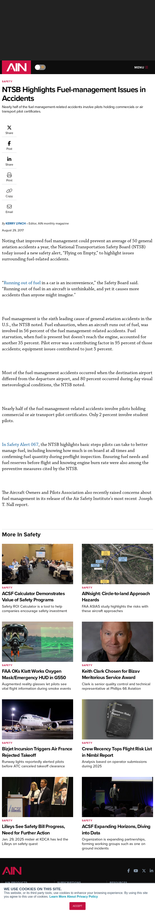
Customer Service (68, 816)
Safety (7, 81)
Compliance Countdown (125, 848)
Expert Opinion (119, 816)
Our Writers (12, 871)
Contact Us (12, 882)
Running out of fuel (22, 204)
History (9, 877)
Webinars (115, 832)
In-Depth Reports (120, 821)
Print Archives (118, 811)
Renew (61, 821)
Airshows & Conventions (125, 837)
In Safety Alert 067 (20, 365)
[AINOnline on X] (144, 792)
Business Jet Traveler (21, 830)
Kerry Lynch (16, 144)
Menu (141, 67)
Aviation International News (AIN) (26, 818)
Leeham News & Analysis (23, 849)
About (9, 866)
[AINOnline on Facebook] (128, 792)
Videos (114, 827)
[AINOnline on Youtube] (136, 792)
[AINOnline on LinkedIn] (151, 792)
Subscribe (63, 811)
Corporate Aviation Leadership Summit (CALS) (24, 842)
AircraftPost (15, 825)
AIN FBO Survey (17, 811)
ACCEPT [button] (77, 906)
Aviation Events (119, 842)
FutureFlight (12, 835)
